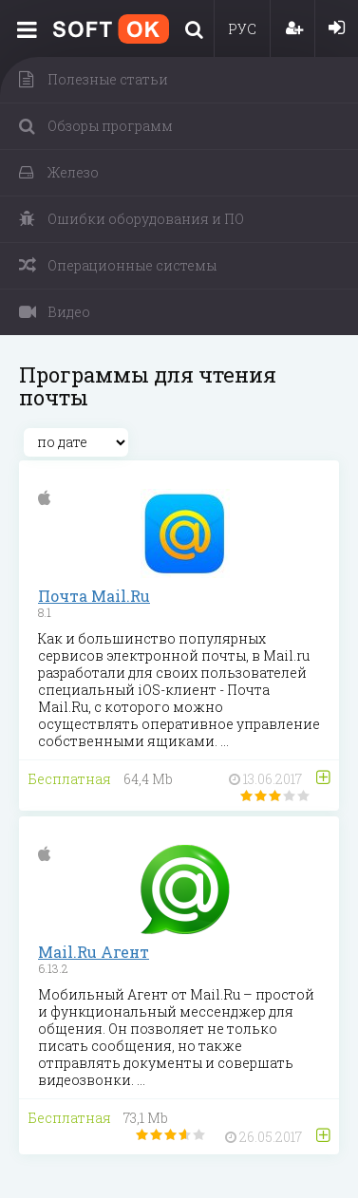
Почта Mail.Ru (94, 596)
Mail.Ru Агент (93, 952)
